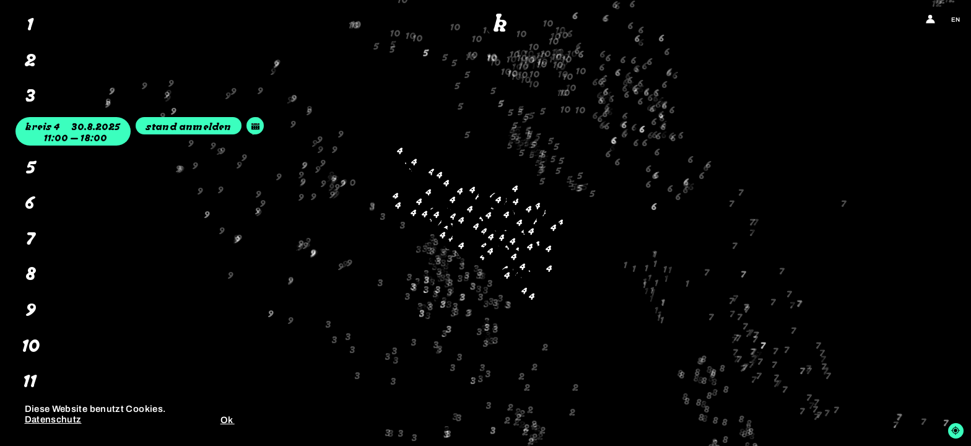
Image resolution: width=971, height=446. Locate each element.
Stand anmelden (188, 127)
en (955, 19)
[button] (453, 382)
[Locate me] (956, 431)
